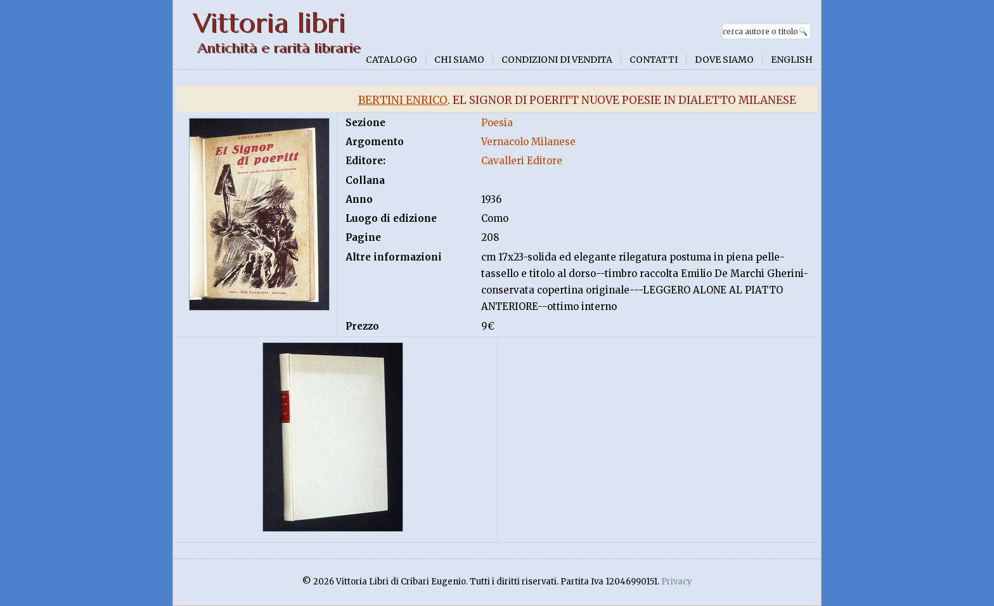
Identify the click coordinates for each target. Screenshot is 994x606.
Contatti (653, 59)
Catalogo (391, 59)
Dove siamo (724, 59)
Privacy (676, 581)
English (792, 59)
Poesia (497, 123)
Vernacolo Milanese (528, 142)
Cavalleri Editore (521, 161)
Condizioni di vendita (556, 59)
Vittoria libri (269, 23)
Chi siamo (459, 59)
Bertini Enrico (403, 100)
